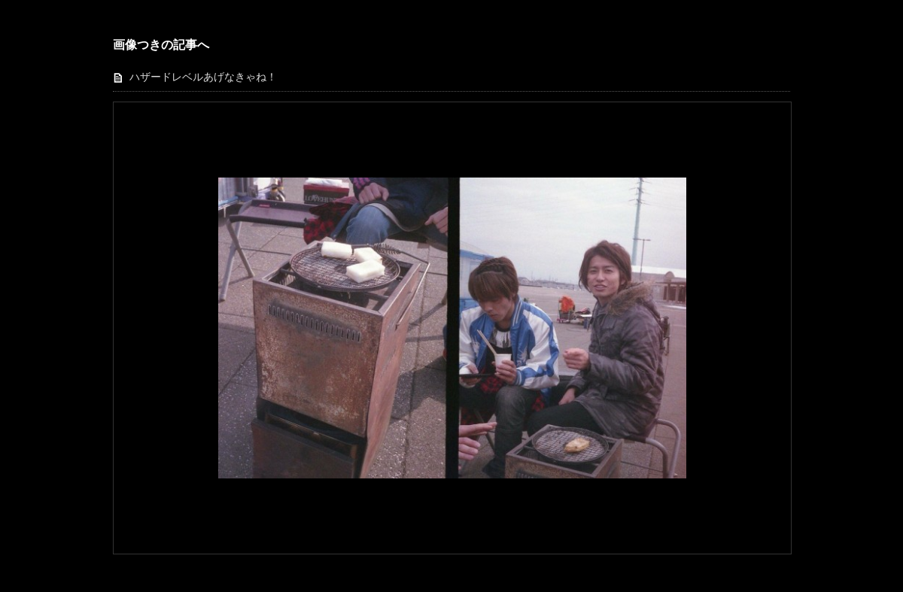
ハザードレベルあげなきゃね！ (203, 77)
